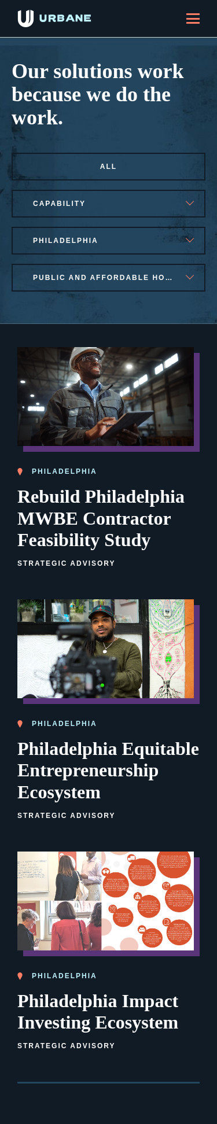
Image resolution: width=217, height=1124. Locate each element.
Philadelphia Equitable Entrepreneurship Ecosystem (108, 770)
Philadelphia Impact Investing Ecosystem (97, 1011)
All (108, 167)
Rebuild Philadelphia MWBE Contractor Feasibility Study (101, 518)
